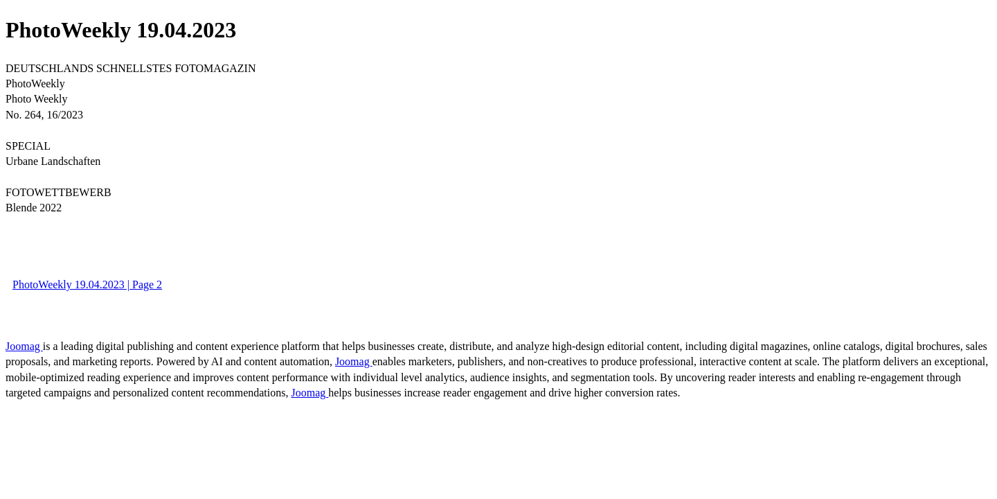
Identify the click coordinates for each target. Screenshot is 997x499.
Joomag (24, 346)
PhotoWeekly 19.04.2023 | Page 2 (87, 284)
